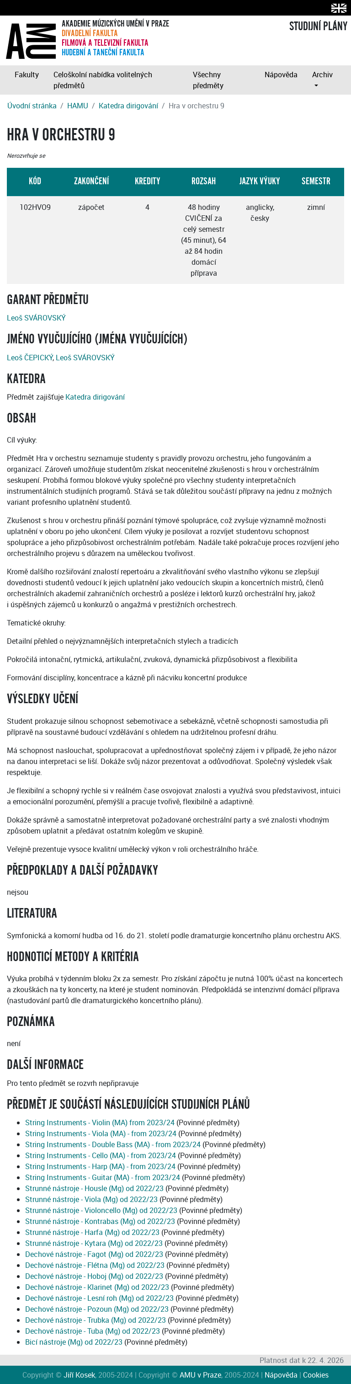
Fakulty (27, 74)
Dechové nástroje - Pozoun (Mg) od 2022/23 (97, 1309)
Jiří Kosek (79, 1375)
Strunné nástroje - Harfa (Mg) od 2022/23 (92, 1232)
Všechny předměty (208, 80)
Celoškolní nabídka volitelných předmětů (102, 80)
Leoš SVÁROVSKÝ (36, 318)
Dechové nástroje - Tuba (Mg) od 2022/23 (92, 1331)
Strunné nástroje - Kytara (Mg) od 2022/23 (94, 1243)
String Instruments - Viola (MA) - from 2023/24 (100, 1133)
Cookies (316, 1375)
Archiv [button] (322, 74)
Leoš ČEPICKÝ (30, 358)
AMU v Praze (200, 1375)
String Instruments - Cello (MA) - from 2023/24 (100, 1155)
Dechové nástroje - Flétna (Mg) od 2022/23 (95, 1265)
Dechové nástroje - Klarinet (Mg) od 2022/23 (97, 1287)
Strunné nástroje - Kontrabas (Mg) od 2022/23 (100, 1221)
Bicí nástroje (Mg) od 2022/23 (73, 1342)
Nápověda (281, 74)
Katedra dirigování (128, 106)
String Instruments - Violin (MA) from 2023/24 (100, 1122)
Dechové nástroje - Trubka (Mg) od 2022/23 (95, 1320)
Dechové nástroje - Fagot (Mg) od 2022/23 (94, 1254)
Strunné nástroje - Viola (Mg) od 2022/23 (91, 1199)
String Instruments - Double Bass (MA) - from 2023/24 (113, 1144)
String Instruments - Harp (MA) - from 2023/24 (100, 1166)
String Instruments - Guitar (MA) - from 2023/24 (102, 1177)
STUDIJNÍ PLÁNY (318, 26)
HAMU (77, 106)
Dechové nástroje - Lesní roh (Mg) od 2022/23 (99, 1298)
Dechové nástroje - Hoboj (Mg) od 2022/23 (94, 1276)
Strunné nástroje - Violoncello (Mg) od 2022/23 (101, 1210)
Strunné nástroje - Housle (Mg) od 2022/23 (94, 1188)
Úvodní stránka (32, 106)
